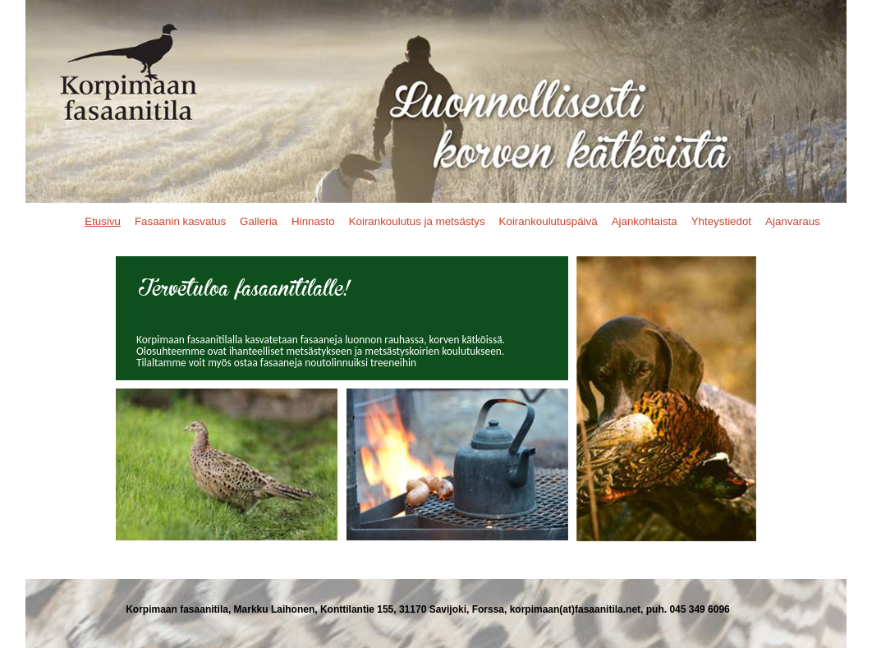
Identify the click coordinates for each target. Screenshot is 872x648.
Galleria (259, 221)
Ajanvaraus (792, 221)
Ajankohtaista (644, 221)
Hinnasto (313, 221)
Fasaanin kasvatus (180, 221)
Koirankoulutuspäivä (548, 221)
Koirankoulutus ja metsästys (417, 221)
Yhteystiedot (721, 221)
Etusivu (103, 221)
